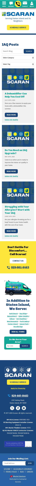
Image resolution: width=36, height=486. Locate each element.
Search (29, 51)
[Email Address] (18, 463)
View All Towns (18, 332)
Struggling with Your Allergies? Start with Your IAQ (17, 209)
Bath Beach (13, 314)
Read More (11, 115)
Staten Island (13, 324)
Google (24, 408)
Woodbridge (18, 327)
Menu (4, 6)
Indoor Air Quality (11, 120)
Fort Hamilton (21, 319)
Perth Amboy (24, 321)
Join (30, 463)
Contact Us (18, 261)
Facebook (18, 408)
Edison (12, 319)
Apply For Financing (18, 388)
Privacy (27, 446)
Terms (30, 446)
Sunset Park (24, 324)
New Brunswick (12, 321)
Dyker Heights (24, 316)
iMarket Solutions (19, 476)
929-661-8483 (18, 4)
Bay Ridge (23, 314)
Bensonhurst (12, 316)
